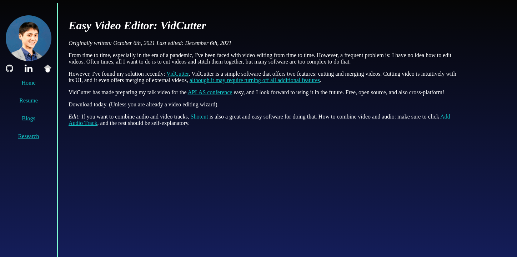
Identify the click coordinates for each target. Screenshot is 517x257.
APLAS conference (210, 92)
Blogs (28, 118)
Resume (28, 100)
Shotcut (199, 117)
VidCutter (177, 74)
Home (28, 83)
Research (28, 136)
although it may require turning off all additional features (255, 80)
